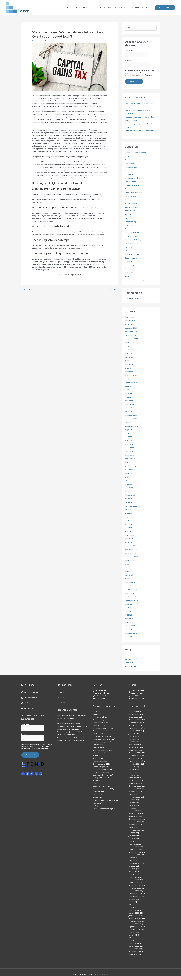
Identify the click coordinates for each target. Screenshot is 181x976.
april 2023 (129, 444)
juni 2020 (128, 568)
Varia (127, 276)
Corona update (131, 182)
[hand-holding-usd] (27, 703)
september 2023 (131, 426)
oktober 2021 (130, 510)
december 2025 (131, 328)
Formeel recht (130, 200)
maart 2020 (129, 579)
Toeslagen (129, 273)
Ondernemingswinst (132, 233)
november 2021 (131, 506)
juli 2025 (128, 346)
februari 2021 (130, 539)
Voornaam (129, 51)
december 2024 (131, 372)
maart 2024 (129, 404)
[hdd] (28, 708)
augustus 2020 (131, 560)
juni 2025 (128, 350)
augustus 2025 (131, 343)
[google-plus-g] (32, 773)
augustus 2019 (131, 604)
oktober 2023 (130, 422)
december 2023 (131, 415)
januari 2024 (129, 412)
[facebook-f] (23, 773)
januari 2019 (129, 630)
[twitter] (28, 773)
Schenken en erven (132, 254)
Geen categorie (131, 203)
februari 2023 (130, 451)
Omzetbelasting (131, 225)
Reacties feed (130, 663)
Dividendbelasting (132, 185)
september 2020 (131, 557)
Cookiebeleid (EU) (61, 970)
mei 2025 (128, 353)
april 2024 (129, 401)
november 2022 (131, 462)
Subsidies (128, 262)
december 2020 (131, 546)
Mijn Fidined (136, 8)
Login (127, 655)
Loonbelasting (130, 222)
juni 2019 (128, 611)
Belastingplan (130, 171)
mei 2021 (128, 528)
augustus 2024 (131, 386)
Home (69, 8)
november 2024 (131, 375)
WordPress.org (130, 666)
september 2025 (131, 339)
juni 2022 (128, 481)
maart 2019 (129, 622)
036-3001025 (100, 696)
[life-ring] (30, 692)
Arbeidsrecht (130, 164)
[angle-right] (60, 692)
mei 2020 (128, 571)
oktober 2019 (130, 597)
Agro (127, 156)
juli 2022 (128, 477)
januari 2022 (129, 499)
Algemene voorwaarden (89, 970)
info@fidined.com (102, 698)
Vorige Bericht (28, 290)
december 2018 (131, 633)
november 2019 (131, 593)
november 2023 (131, 419)
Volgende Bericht (110, 290)
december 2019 (131, 590)
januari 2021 (129, 542)
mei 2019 (128, 615)
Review (148, 8)
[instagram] (37, 773)
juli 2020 (128, 564)
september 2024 (131, 383)
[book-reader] (29, 698)
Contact (122, 8)
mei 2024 (128, 397)
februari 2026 (130, 321)
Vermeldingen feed (132, 659)
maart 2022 (129, 491)
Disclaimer (74, 970)
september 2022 (131, 470)
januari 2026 (129, 324)
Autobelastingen (131, 167)
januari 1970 (129, 637)
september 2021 (131, 513)
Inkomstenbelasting (40, 41)
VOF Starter (136, 298)
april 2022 (129, 488)
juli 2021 (128, 521)
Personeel (129, 247)
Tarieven (99, 8)
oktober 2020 (130, 553)
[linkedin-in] (41, 773)
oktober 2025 (130, 335)
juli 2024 (128, 390)
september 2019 (131, 600)
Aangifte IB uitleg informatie (136, 153)
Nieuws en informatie (83, 8)
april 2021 (129, 531)
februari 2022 (130, 495)
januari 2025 (129, 368)
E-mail (128, 61)
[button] (165, 7)
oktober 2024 (130, 379)
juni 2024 (128, 393)
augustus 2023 (131, 430)
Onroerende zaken (132, 236)
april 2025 (129, 357)
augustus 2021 (131, 517)
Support (111, 8)
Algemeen (129, 160)
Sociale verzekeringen (133, 258)
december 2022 (131, 459)
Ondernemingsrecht (132, 229)
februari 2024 (130, 408)
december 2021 (131, 502)
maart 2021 (129, 535)
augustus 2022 (131, 473)
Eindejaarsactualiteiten (133, 193)
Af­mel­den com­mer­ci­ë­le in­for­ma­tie (113, 970)
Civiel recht (129, 174)
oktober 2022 (130, 466)
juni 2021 (128, 524)
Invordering (129, 214)
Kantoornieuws (130, 218)
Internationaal (130, 211)
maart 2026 (129, 317)
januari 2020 (129, 586)
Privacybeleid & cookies (42, 970)
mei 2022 (128, 484)
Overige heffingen (132, 243)
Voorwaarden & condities (138, 970)
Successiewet (130, 265)
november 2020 (131, 550)
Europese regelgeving (133, 196)
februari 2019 (130, 626)
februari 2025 (130, 364)
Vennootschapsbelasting (134, 280)
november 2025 (131, 332)
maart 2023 (129, 448)
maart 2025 (129, 361)
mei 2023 (128, 441)
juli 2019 (128, 608)
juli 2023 (128, 433)
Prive (127, 251)
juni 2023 (128, 437)
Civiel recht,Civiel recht (133, 178)
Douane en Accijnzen (133, 189)
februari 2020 (130, 582)
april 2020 (129, 575)
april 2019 (129, 619)
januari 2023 (129, 455)
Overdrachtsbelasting (133, 240)
